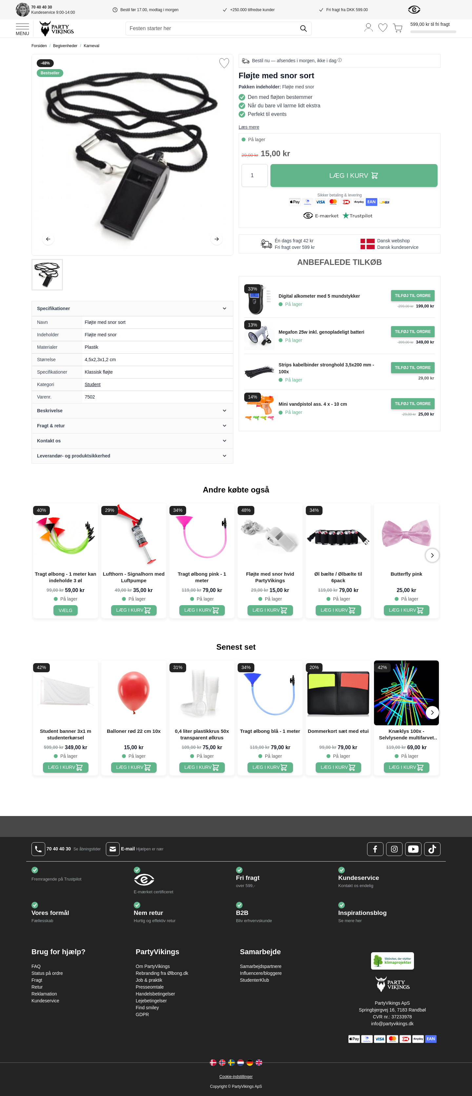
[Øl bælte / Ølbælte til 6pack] (338, 610)
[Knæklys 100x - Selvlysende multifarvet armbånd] (406, 767)
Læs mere (249, 127)
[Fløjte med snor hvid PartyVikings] (270, 610)
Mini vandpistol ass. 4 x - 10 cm (313, 404)
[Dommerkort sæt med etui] (338, 767)
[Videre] (217, 239)
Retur (37, 987)
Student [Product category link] (93, 384)
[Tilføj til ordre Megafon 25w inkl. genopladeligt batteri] (413, 332)
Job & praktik (149, 980)
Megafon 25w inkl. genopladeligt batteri (321, 332)
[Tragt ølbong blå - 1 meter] (270, 767)
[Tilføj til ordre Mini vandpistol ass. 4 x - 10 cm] (413, 404)
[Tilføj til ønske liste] (224, 63)
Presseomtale (150, 987)
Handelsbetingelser (155, 993)
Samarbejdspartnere (261, 966)
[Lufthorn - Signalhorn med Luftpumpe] (134, 610)
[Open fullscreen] (132, 154)
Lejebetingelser (151, 1000)
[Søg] (303, 28)
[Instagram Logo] (394, 849)
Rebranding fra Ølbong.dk (162, 973)
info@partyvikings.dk (392, 1023)
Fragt (36, 980)
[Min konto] (368, 27)
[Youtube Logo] (413, 849)
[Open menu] (22, 28)
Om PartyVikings (153, 966)
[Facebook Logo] (375, 849)
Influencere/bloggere (261, 973)
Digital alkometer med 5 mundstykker (319, 296)
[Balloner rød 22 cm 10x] (134, 767)
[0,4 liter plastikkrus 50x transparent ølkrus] (202, 767)
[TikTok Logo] (432, 849)
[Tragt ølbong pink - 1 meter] (202, 610)
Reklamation (44, 993)
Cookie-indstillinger (235, 1076)
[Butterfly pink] (406, 610)
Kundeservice (45, 1000)
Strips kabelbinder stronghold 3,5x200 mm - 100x (326, 368)
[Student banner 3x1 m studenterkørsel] (65, 767)
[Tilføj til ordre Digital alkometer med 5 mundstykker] (413, 296)
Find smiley (147, 1007)
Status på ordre (47, 973)
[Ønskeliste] (382, 27)
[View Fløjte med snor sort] (47, 274)
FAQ (36, 966)
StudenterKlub (254, 980)
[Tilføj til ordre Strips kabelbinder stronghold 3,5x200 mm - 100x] (413, 368)
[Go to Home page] (56, 28)
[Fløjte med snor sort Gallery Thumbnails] (47, 274)
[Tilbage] (48, 239)
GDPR (142, 1014)
